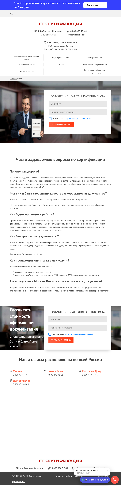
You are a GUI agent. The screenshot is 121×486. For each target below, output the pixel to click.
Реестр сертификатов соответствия (94, 72)
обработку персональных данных (79, 119)
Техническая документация (94, 64)
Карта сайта (103, 476)
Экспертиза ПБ (27, 71)
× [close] (107, 470)
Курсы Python (18, 482)
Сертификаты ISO (60, 57)
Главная (13, 78)
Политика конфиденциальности (70, 476)
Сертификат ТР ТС (26, 64)
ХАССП (60, 64)
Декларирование (94, 57)
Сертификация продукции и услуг (26, 58)
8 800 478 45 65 (21, 375)
